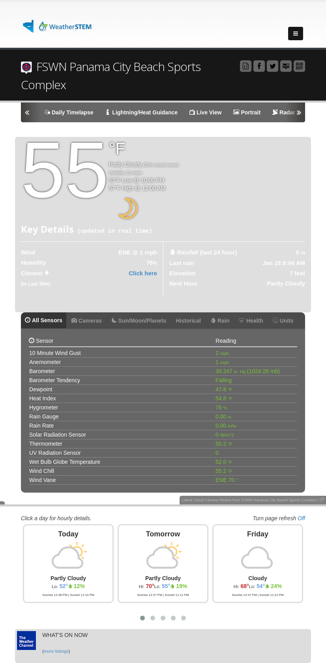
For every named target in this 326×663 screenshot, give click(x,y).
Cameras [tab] (86, 320)
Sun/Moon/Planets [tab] (138, 320)
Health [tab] (251, 320)
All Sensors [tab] (43, 320)
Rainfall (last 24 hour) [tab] (207, 252)
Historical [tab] (188, 320)
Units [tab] (283, 320)
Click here (143, 273)
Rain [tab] (219, 320)
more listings (56, 651)
